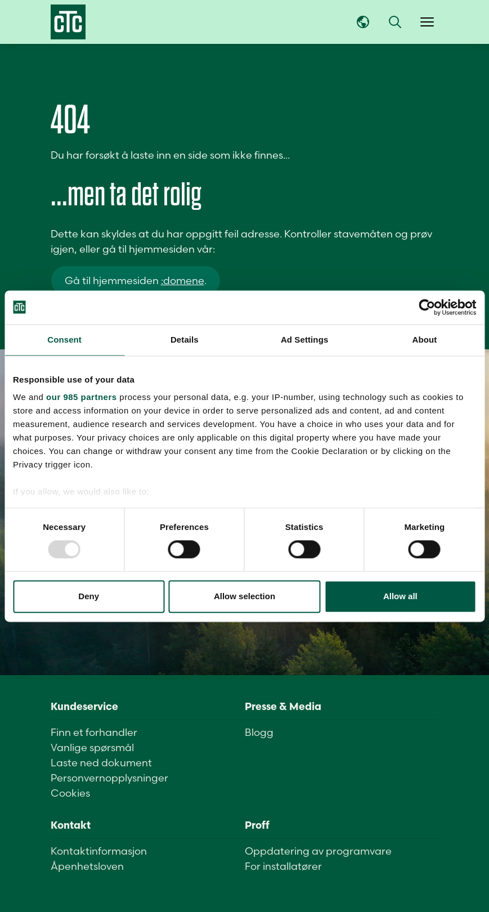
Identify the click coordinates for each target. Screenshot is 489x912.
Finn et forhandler (94, 732)
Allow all (400, 596)
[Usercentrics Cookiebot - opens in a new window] (427, 307)
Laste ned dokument (101, 762)
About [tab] (424, 339)
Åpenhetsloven (87, 866)
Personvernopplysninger (109, 777)
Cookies (70, 793)
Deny (88, 596)
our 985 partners (81, 397)
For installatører (283, 866)
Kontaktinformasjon (99, 850)
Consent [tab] (64, 339)
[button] (395, 22)
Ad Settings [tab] (304, 339)
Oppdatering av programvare (318, 850)
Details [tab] (185, 339)
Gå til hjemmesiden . (136, 280)
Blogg (259, 732)
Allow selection (244, 596)
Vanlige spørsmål (92, 747)
